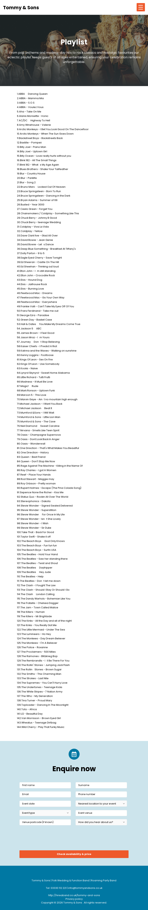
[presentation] (48, 838)
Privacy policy (74, 899)
